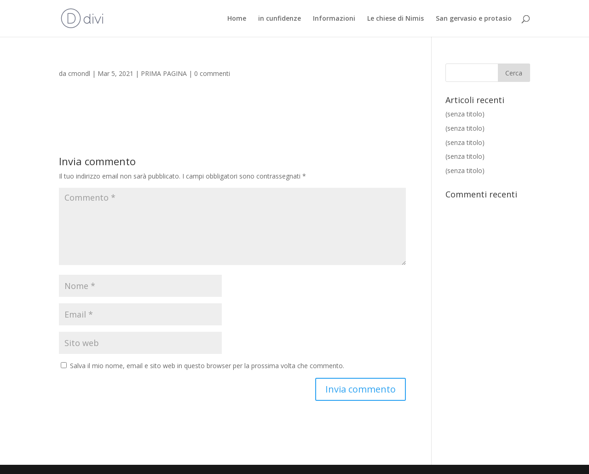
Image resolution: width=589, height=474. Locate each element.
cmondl (79, 73)
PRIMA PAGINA (164, 73)
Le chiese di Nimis (395, 19)
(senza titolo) (465, 114)
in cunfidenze (279, 19)
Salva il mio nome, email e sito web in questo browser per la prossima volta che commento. (207, 365)
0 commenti (212, 73)
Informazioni (334, 19)
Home (236, 19)
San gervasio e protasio (474, 19)
